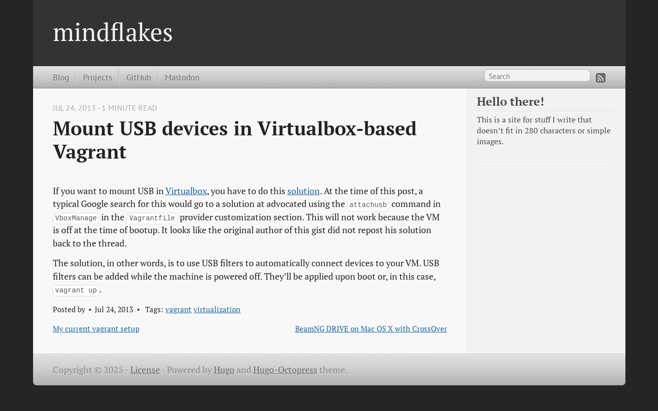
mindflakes (113, 31)
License (145, 369)
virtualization (217, 309)
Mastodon (182, 77)
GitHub (138, 77)
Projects (97, 77)
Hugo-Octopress (285, 369)
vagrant (178, 309)
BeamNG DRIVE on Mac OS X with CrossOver (371, 328)
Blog (61, 77)
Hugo (224, 369)
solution (303, 191)
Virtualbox (186, 191)
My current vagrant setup (96, 328)
